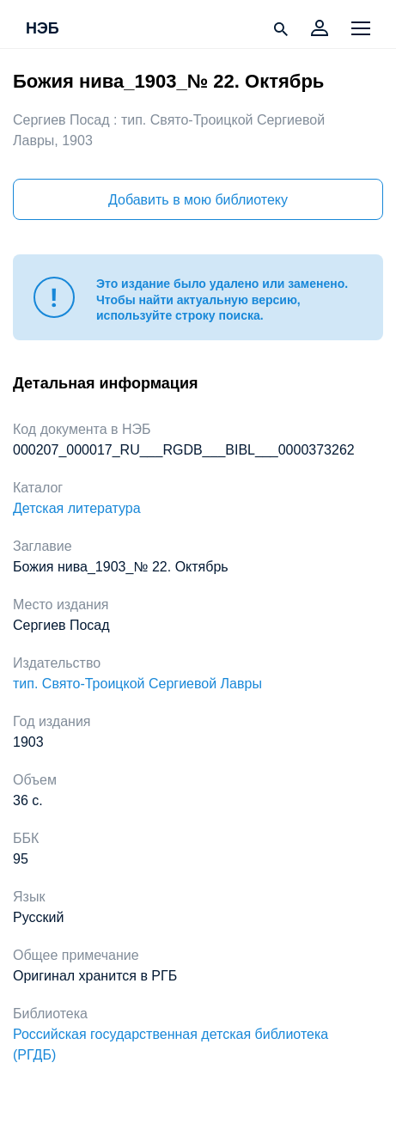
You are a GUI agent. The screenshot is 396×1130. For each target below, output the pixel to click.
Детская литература (77, 508)
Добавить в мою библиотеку (198, 199)
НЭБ (42, 29)
